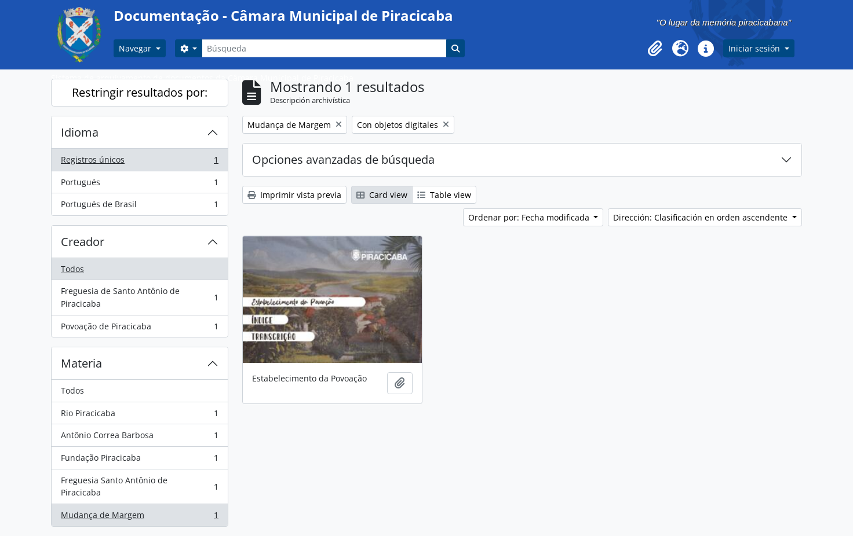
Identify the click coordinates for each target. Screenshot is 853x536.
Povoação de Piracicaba (139, 328)
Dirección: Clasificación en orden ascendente (701, 217)
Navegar (136, 48)
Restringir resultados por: (139, 92)
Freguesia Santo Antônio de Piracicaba (139, 486)
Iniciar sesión (755, 48)
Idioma (80, 132)
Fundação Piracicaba (139, 460)
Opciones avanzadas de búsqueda (343, 159)
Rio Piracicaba (139, 415)
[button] (655, 48)
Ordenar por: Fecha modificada (530, 217)
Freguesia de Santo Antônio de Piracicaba (139, 297)
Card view (381, 194)
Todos (72, 268)
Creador (82, 241)
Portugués (139, 184)
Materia (81, 363)
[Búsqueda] (324, 48)
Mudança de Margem (139, 517)
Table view (444, 194)
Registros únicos (139, 162)
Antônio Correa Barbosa (139, 437)
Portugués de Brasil (139, 206)
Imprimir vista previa (294, 194)
